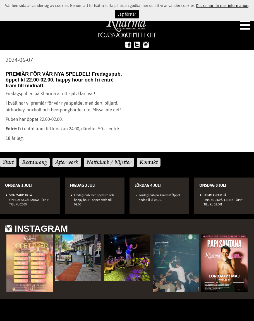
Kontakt (149, 162)
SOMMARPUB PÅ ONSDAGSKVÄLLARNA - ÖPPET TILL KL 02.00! (30, 199)
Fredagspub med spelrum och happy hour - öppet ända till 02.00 (94, 199)
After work (66, 162)
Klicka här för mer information (222, 5)
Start (8, 162)
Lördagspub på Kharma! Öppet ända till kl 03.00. (159, 197)
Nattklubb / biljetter (109, 162)
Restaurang (34, 162)
